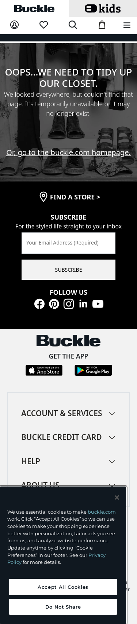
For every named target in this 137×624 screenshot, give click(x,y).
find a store (75, 196)
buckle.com (102, 512)
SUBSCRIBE (68, 269)
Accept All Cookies (63, 587)
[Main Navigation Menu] (127, 25)
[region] (63, 555)
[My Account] (14, 25)
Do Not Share (63, 607)
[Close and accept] (117, 497)
